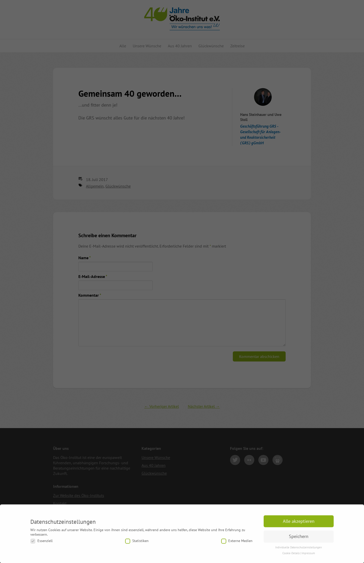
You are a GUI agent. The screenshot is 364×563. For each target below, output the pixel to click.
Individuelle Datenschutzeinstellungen (298, 549)
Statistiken (137, 543)
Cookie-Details (291, 555)
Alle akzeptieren (298, 523)
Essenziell (41, 543)
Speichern (298, 538)
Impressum (308, 555)
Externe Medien (237, 543)
